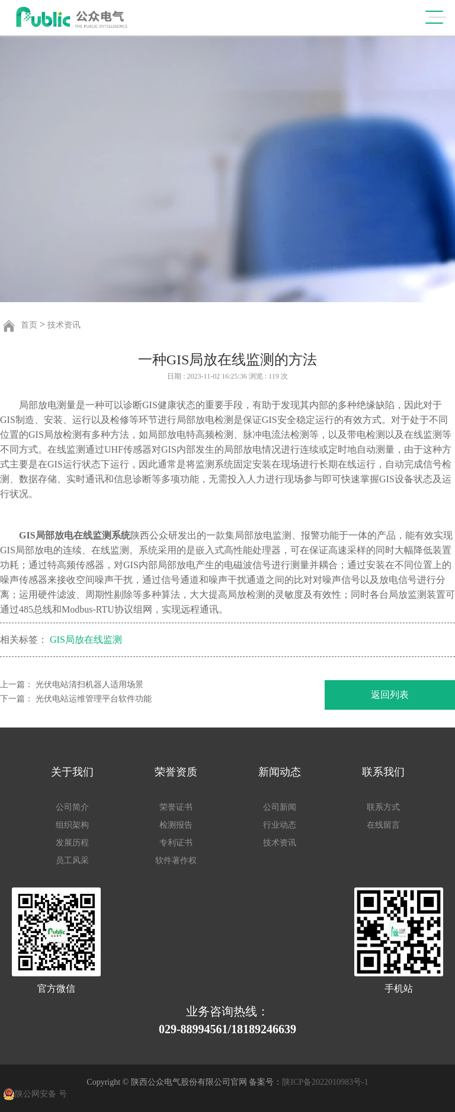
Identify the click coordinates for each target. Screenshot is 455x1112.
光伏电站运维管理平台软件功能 (94, 698)
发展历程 (72, 842)
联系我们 (383, 772)
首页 (29, 325)
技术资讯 (64, 325)
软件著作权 (176, 860)
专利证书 (176, 842)
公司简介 (72, 807)
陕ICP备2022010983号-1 (325, 1082)
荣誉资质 (176, 772)
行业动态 (279, 825)
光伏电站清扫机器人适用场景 (89, 684)
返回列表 (390, 695)
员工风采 (72, 860)
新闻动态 (279, 772)
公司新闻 (279, 807)
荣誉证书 (176, 807)
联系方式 (383, 807)
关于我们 (72, 772)
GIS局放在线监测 (86, 640)
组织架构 (72, 825)
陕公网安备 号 (41, 1093)
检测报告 (176, 825)
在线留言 (383, 825)
